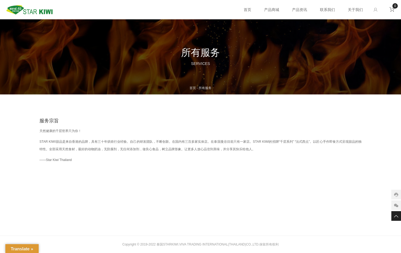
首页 (247, 10)
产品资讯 (299, 10)
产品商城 (271, 10)
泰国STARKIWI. (167, 244)
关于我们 (355, 10)
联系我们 (327, 10)
